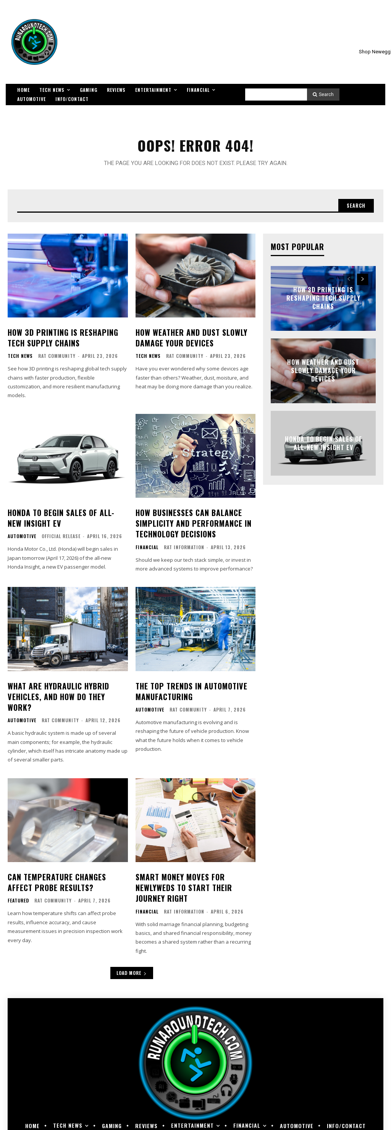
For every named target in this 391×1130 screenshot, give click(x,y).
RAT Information (184, 545)
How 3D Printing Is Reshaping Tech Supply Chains (60, 340)
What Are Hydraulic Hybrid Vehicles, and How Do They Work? (67, 688)
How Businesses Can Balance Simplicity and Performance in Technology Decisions (190, 523)
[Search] (323, 94)
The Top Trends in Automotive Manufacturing (189, 688)
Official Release (61, 536)
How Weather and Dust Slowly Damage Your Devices (189, 340)
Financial (147, 545)
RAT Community (57, 358)
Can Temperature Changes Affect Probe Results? (67, 866)
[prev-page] (348, 283)
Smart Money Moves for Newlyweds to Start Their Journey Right (181, 871)
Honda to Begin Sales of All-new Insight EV (323, 447)
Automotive (22, 536)
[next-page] (362, 283)
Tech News (20, 358)
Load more (131, 955)
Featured (18, 884)
